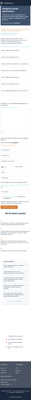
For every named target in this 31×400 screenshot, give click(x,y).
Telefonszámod (19, 166)
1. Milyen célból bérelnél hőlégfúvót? (10, 50)
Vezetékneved (5, 150)
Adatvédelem (4, 382)
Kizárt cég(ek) (5, 191)
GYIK (17, 368)
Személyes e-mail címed (8, 161)
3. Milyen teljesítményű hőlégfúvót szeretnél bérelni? (14, 64)
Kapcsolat (18, 370)
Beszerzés (3, 368)
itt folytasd (16, 23)
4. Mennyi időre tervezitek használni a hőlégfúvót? (14, 70)
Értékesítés (4, 370)
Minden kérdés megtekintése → (15, 301)
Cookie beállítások (5, 384)
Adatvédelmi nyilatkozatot (10, 196)
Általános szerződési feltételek (9, 380)
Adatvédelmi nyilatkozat (15, 397)
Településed (4, 177)
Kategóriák (3, 372)
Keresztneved (5, 155)
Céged (3, 172)
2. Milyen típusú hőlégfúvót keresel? (10, 57)
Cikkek (17, 372)
